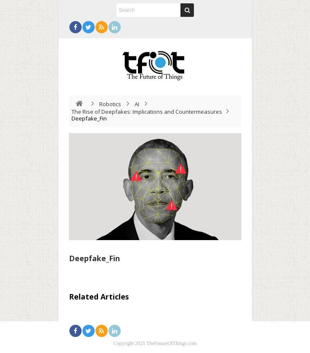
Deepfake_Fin (94, 258)
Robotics (110, 104)
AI (137, 104)
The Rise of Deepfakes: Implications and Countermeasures (147, 111)
